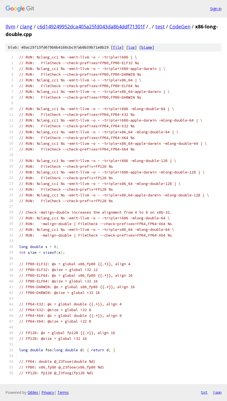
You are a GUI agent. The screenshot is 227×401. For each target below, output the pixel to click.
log (131, 47)
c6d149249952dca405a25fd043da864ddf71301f (91, 26)
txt (204, 392)
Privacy (47, 392)
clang (26, 26)
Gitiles (33, 392)
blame (146, 47)
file (117, 47)
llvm (10, 26)
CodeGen (179, 26)
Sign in (216, 8)
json (217, 392)
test (160, 26)
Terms (63, 392)
